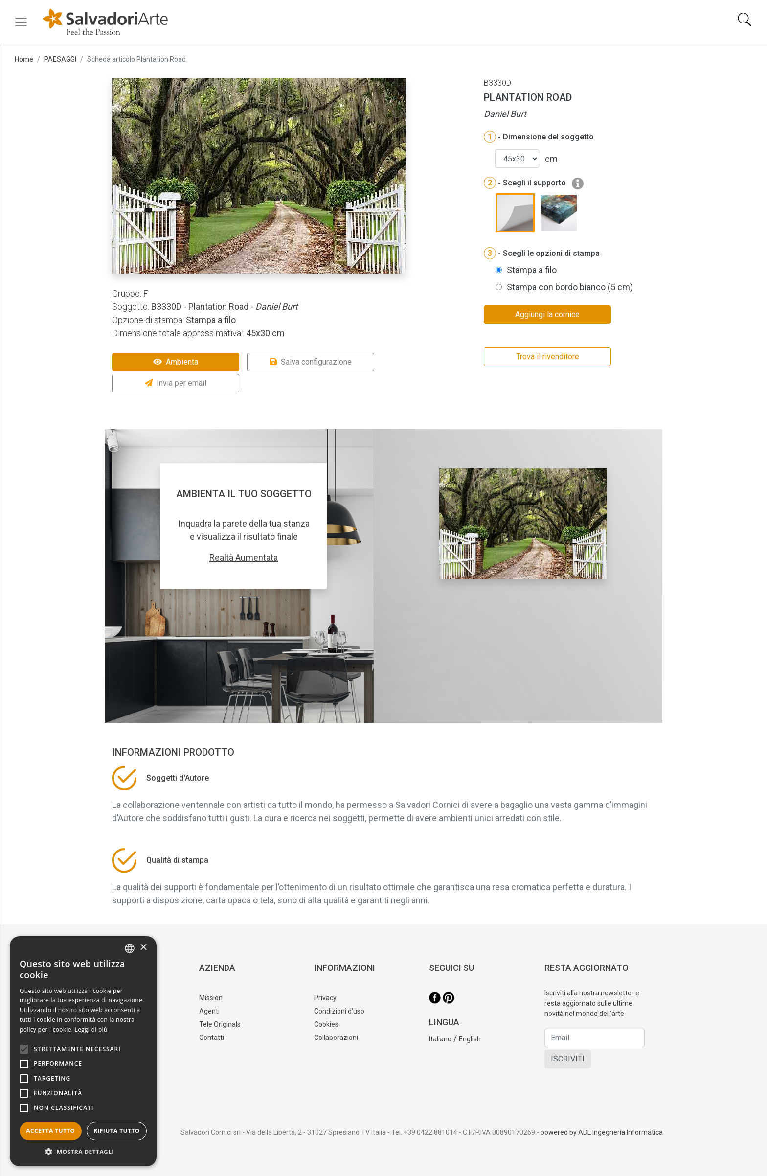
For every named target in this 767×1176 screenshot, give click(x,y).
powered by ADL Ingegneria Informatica (602, 1132)
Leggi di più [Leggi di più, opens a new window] (91, 1029)
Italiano (440, 1039)
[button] (83, 1151)
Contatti (211, 1037)
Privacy (325, 998)
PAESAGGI (60, 59)
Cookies (326, 1024)
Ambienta (175, 362)
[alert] (83, 1051)
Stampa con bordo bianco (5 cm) (570, 287)
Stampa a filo (532, 270)
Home (24, 59)
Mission (211, 998)
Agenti (209, 1011)
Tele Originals (220, 1024)
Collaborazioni (336, 1037)
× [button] (143, 947)
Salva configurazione (311, 362)
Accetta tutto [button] (50, 1131)
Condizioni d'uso (339, 1011)
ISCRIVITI (568, 1058)
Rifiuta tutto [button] (116, 1131)
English (470, 1039)
